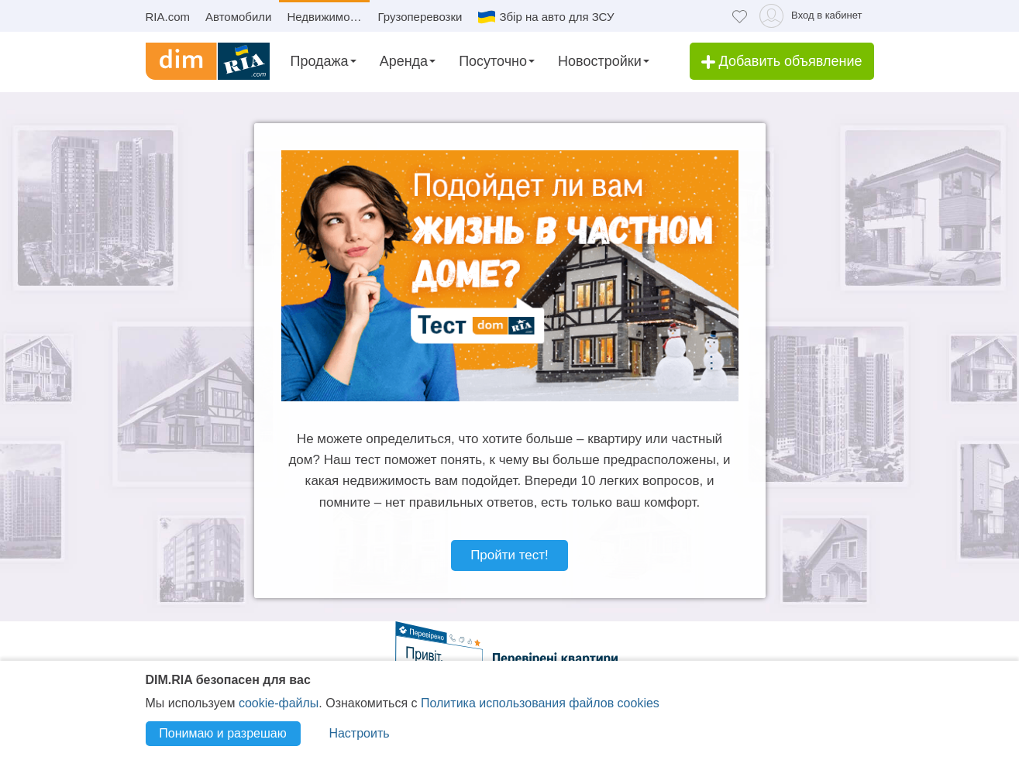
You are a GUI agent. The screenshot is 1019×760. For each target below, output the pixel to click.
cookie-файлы (278, 703)
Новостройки (600, 61)
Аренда (404, 61)
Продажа (320, 61)
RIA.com (168, 16)
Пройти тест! (509, 555)
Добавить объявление (781, 61)
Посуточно (493, 61)
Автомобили (238, 16)
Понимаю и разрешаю (222, 733)
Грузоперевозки (419, 16)
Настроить (359, 733)
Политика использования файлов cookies (540, 703)
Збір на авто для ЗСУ (556, 16)
